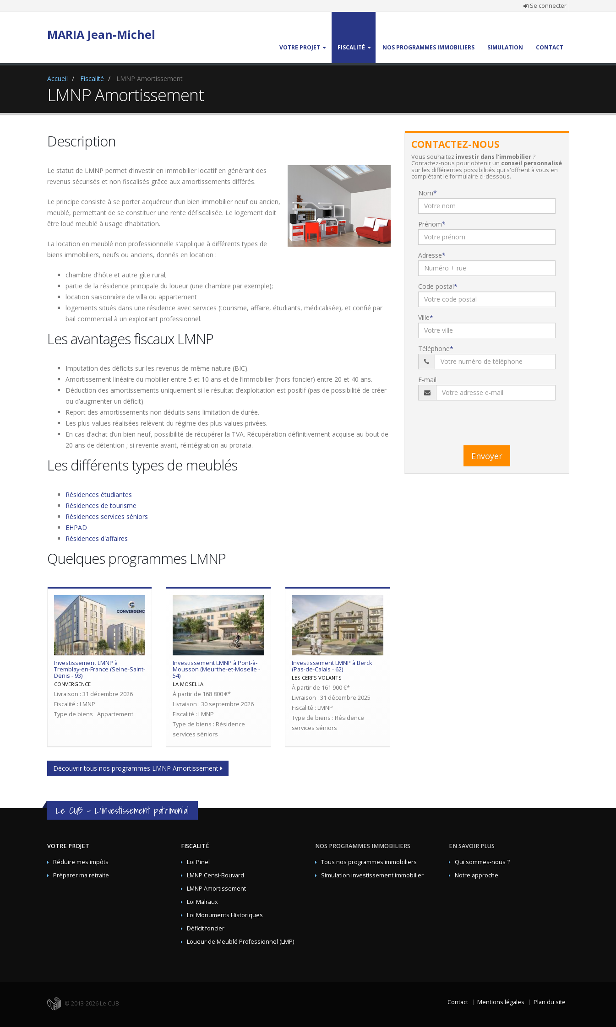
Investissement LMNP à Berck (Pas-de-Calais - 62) (332, 666)
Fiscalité (92, 78)
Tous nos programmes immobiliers (369, 862)
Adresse (430, 255)
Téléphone (434, 348)
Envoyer (486, 455)
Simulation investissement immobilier (372, 875)
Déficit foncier (205, 928)
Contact (457, 1002)
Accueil (57, 78)
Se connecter (545, 6)
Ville (424, 317)
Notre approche (476, 875)
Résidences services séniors (106, 516)
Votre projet (68, 846)
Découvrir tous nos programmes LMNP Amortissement (138, 768)
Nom (425, 193)
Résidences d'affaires (96, 538)
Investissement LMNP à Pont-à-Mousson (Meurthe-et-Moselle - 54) (216, 669)
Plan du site (550, 1002)
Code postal (436, 286)
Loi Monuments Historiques (225, 915)
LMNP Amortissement (216, 888)
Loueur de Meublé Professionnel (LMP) (240, 942)
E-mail (427, 379)
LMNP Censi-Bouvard (215, 875)
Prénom (430, 224)
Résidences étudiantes (98, 494)
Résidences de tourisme (100, 505)
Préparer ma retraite (81, 875)
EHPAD (76, 527)
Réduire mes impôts (81, 862)
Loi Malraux (202, 902)
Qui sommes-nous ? (482, 862)
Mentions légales (500, 1002)
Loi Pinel (198, 862)
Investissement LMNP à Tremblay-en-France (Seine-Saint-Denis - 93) (99, 669)
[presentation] (487, 420)
